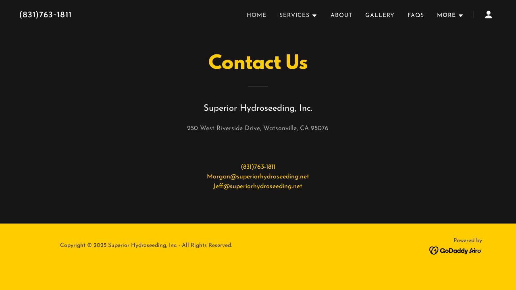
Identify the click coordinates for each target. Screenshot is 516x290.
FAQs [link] (416, 15)
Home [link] (256, 15)
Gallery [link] (380, 15)
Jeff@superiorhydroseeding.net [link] (257, 186)
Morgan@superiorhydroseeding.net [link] (258, 177)
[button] (298, 16)
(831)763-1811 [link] (258, 167)
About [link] (341, 15)
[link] (102, 15)
